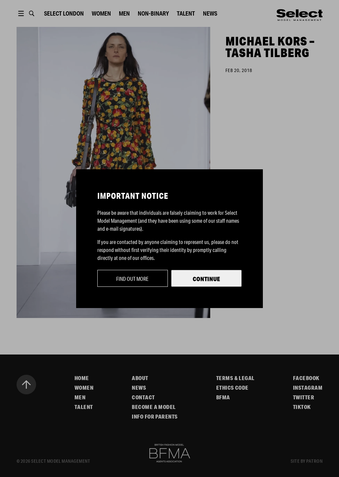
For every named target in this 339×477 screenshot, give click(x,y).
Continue (206, 279)
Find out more (132, 278)
